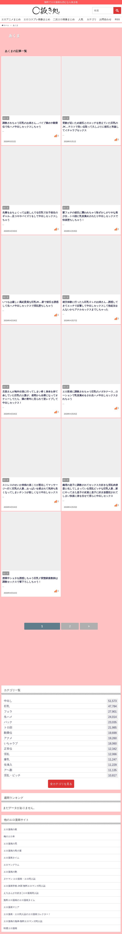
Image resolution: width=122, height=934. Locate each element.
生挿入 (61, 764)
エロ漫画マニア (11, 907)
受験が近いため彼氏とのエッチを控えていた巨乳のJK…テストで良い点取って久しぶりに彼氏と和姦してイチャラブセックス (90, 127)
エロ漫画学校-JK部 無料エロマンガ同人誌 (24, 886)
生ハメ (61, 716)
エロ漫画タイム (11, 857)
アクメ (61, 738)
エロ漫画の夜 (10, 829)
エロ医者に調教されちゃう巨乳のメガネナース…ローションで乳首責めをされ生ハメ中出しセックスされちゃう (90, 395)
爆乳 (61, 759)
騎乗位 (61, 732)
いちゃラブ (61, 743)
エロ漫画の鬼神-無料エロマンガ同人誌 (23, 921)
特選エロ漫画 (10, 928)
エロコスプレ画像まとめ (37, 19)
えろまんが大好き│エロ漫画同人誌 (21, 893)
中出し (61, 700)
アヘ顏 (61, 769)
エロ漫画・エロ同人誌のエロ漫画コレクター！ (27, 914)
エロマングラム (11, 864)
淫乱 (61, 754)
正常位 (61, 748)
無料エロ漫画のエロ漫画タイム (19, 900)
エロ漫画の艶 (10, 871)
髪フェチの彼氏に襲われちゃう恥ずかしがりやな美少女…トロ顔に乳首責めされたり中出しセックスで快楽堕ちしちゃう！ (90, 216)
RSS (117, 19)
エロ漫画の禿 (10, 843)
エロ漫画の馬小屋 (13, 850)
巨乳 (61, 706)
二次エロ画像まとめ (64, 19)
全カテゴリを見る (61, 783)
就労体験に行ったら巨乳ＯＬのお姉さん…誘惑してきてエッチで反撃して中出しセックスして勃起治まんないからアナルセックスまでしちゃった (90, 306)
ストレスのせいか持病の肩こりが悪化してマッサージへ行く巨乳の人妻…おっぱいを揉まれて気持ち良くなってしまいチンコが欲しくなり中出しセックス (29, 489)
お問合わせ (105, 19)
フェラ (61, 711)
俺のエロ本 (9, 836)
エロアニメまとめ (11, 19)
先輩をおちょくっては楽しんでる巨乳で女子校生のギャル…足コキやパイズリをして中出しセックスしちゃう (29, 216)
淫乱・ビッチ (61, 775)
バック (61, 722)
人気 (80, 19)
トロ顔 (61, 727)
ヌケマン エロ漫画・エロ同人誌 (19, 878)
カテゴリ (91, 19)
